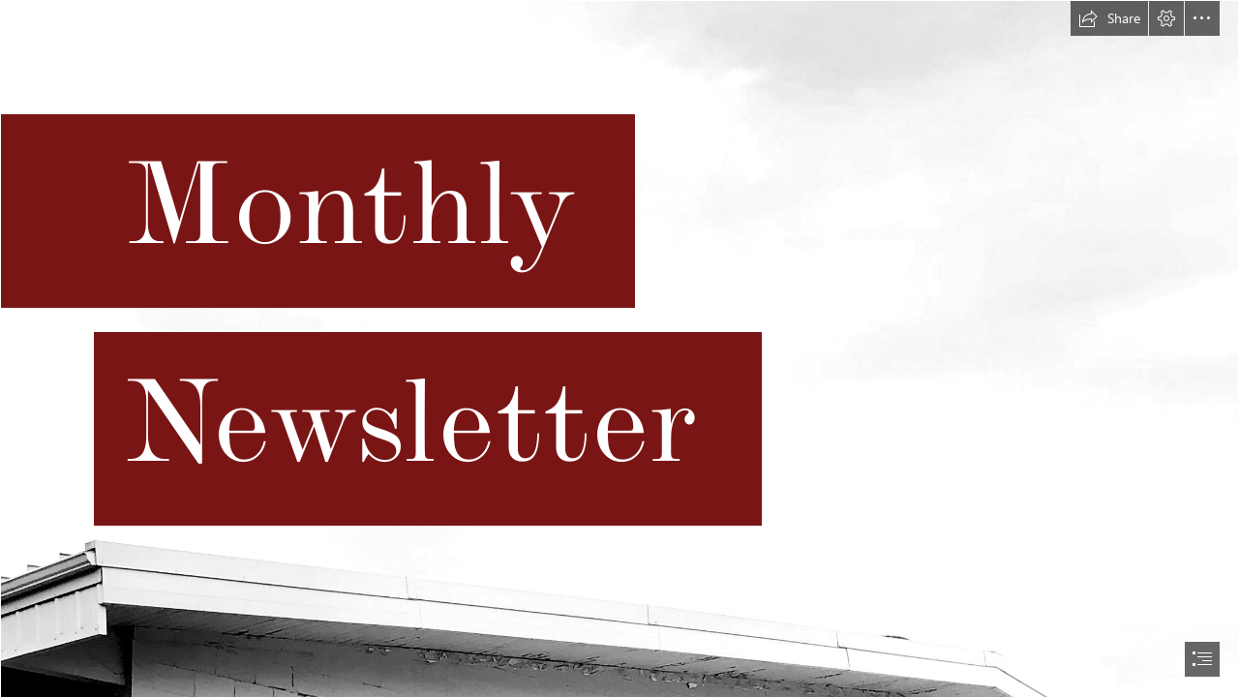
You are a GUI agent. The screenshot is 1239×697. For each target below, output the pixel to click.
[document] (619, 348)
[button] (1109, 18)
